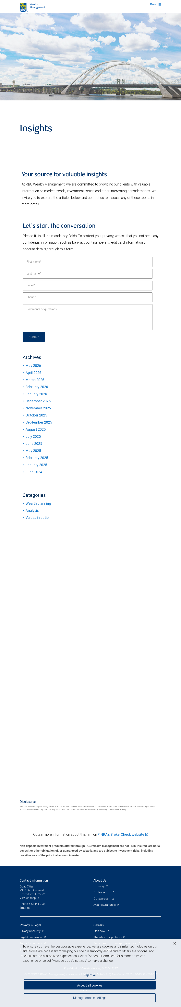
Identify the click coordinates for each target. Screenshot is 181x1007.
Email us (25, 908)
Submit (34, 336)
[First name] (87, 262)
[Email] (87, 285)
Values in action (38, 517)
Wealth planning (38, 503)
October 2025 (36, 415)
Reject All (89, 975)
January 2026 (36, 394)
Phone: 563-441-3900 (33, 904)
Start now (99, 931)
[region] (90, 973)
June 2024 (34, 472)
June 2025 (34, 443)
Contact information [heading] (34, 880)
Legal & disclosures (31, 937)
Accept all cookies (89, 985)
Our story (99, 886)
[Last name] (87, 274)
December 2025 (38, 401)
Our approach (102, 898)
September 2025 (39, 422)
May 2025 (33, 450)
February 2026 (37, 387)
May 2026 (33, 365)
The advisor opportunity (107, 937)
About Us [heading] (99, 880)
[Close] (174, 943)
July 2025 (33, 436)
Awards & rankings (104, 905)
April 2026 (33, 372)
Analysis (32, 510)
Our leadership (102, 892)
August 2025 (36, 429)
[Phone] (87, 297)
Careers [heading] (98, 925)
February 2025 (37, 457)
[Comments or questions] (87, 317)
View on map (28, 898)
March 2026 (35, 379)
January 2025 (36, 465)
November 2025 (38, 408)
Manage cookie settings (89, 998)
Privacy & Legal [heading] (30, 925)
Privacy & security (30, 931)
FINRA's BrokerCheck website (121, 834)
